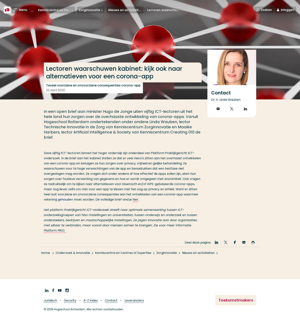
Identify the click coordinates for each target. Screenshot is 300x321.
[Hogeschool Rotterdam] (7, 10)
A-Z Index (90, 300)
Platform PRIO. (55, 230)
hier (135, 199)
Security (70, 300)
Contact (111, 300)
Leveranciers (134, 300)
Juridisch (50, 300)
